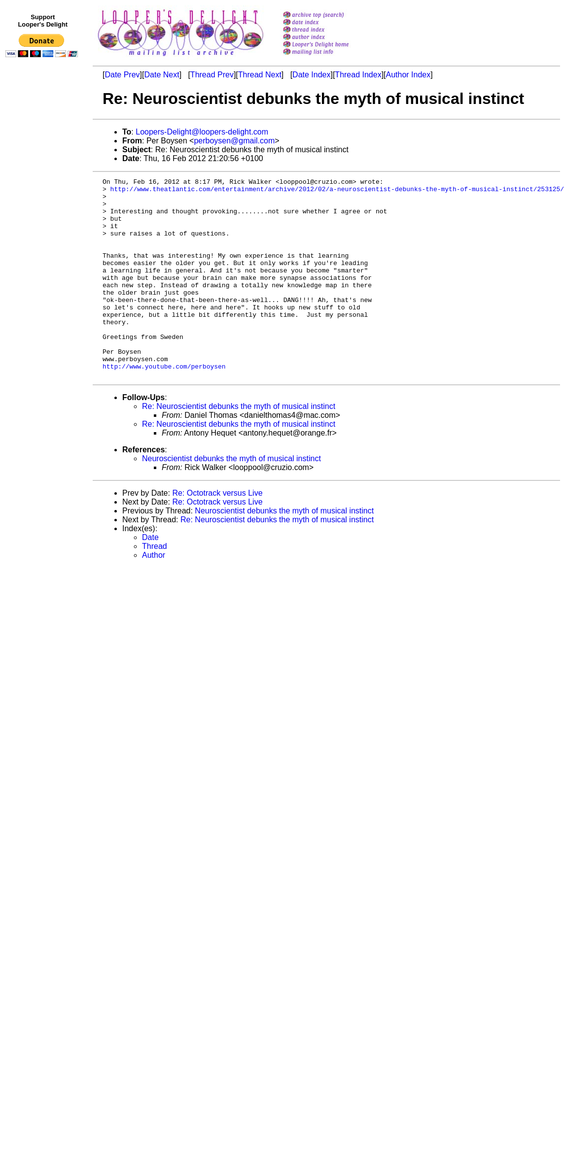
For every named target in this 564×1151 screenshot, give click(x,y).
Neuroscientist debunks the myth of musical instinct (231, 498)
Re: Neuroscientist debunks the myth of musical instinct (238, 446)
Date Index (311, 74)
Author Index (408, 74)
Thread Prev (212, 74)
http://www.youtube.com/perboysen (164, 404)
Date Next (161, 74)
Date (150, 577)
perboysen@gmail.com (234, 140)
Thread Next (260, 74)
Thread (154, 586)
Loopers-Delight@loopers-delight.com (202, 132)
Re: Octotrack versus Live (217, 533)
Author (153, 595)
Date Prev (122, 74)
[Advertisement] (43, 264)
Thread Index (358, 74)
